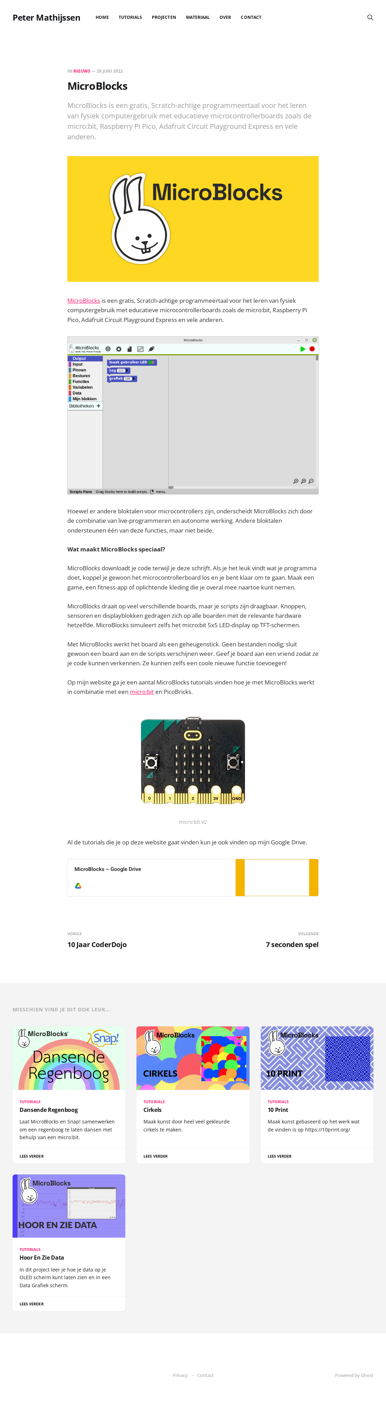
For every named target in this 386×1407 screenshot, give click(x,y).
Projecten (164, 17)
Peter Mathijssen (46, 17)
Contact (251, 17)
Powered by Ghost (354, 1375)
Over (225, 17)
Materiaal (198, 17)
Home (102, 17)
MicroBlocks (83, 300)
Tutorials (130, 17)
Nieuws (81, 71)
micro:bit (142, 692)
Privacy (180, 1375)
